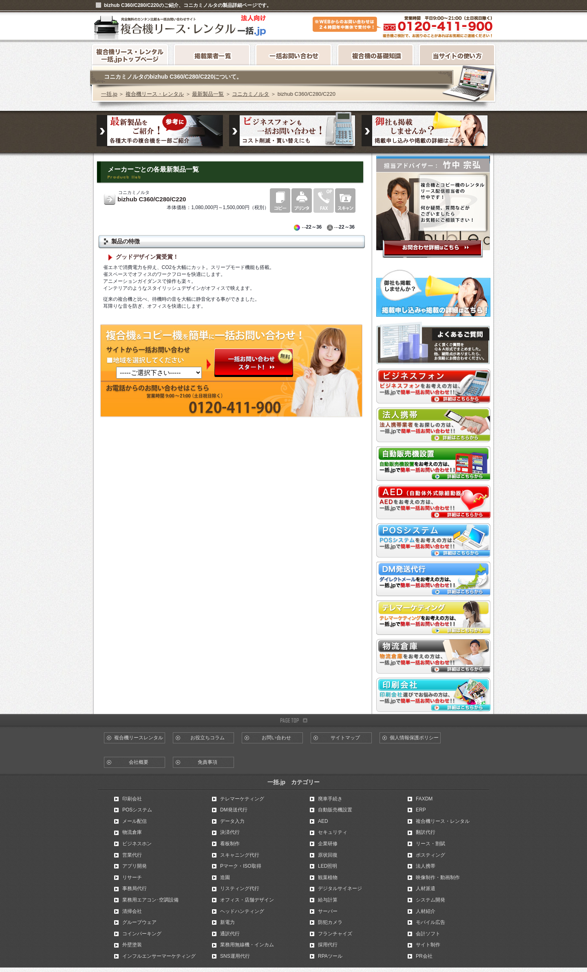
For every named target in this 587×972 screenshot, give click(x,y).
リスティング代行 (239, 888)
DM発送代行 (233, 810)
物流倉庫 (132, 832)
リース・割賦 (430, 843)
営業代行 (132, 855)
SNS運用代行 (235, 956)
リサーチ (132, 877)
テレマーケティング (242, 799)
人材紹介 (425, 911)
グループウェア (139, 922)
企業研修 (328, 843)
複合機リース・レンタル (155, 94)
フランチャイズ (335, 934)
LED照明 (327, 866)
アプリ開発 (134, 866)
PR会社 (424, 956)
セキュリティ (332, 832)
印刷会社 (132, 799)
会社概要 (138, 762)
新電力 (227, 922)
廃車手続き (330, 799)
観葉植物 (328, 877)
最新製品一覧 (208, 94)
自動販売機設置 (335, 810)
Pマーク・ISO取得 (240, 866)
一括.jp (109, 94)
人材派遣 (425, 888)
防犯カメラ (330, 922)
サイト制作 (428, 945)
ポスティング (430, 855)
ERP (421, 810)
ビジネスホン (137, 843)
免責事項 (207, 762)
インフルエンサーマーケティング (159, 956)
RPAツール (330, 956)
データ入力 (232, 821)
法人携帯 (425, 866)
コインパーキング (141, 934)
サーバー (328, 911)
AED (323, 821)
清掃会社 (132, 911)
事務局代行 (134, 888)
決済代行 (230, 832)
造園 (225, 877)
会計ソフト (428, 934)
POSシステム (137, 810)
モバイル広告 (430, 922)
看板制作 (230, 843)
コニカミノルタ (250, 94)
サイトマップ (345, 738)
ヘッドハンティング (242, 911)
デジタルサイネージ (340, 888)
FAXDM (424, 799)
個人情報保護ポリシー (414, 738)
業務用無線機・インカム (247, 945)
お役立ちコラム (207, 738)
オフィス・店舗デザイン (247, 900)
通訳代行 (230, 934)
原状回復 (328, 855)
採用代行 (328, 945)
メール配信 (134, 821)
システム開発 (430, 900)
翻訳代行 (425, 832)
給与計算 (328, 900)
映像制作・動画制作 (438, 877)
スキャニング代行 (239, 855)
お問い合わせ (276, 738)
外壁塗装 (132, 945)
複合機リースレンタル (138, 738)
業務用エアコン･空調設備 (150, 900)
